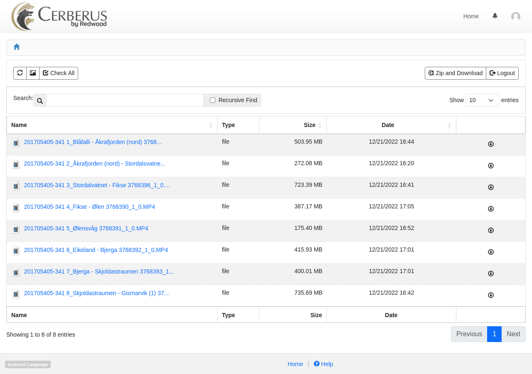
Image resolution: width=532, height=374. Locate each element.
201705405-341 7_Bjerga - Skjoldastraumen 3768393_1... (99, 271)
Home (471, 16)
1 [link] (494, 333)
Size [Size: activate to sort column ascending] (309, 125)
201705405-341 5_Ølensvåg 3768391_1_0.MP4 (86, 228)
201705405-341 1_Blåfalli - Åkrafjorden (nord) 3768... (93, 142)
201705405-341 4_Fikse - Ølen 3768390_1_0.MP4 (89, 206)
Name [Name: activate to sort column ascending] (19, 125)
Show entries (484, 100)
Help (322, 364)
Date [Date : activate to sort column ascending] (388, 125)
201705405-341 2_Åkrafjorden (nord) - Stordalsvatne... (94, 163)
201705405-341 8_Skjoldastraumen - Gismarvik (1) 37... (96, 293)
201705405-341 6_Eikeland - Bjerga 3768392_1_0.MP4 (96, 250)
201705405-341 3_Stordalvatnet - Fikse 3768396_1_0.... (97, 185)
